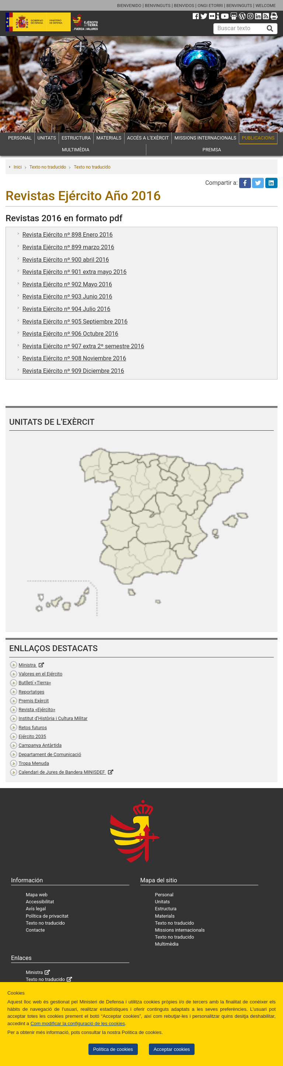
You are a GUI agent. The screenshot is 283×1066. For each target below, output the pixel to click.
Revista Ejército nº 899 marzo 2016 (68, 247)
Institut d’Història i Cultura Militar (53, 718)
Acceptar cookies (172, 1049)
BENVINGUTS (158, 5)
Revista (37, 709)
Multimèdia (167, 944)
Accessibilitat (40, 901)
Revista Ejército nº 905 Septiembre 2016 (74, 321)
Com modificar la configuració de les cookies (78, 1023)
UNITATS (46, 138)
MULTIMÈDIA (76, 149)
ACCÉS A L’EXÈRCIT (148, 138)
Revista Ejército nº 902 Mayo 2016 (67, 284)
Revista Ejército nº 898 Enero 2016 (67, 234)
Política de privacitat (47, 916)
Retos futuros (33, 727)
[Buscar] (270, 28)
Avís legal (36, 908)
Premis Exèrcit (34, 700)
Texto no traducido (47, 167)
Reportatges (32, 692)
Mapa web (37, 894)
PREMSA (212, 149)
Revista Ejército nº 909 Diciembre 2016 (73, 370)
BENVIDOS (184, 5)
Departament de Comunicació (50, 754)
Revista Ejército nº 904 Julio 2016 (66, 309)
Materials (165, 916)
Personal (164, 894)
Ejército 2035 (32, 736)
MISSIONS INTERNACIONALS (205, 138)
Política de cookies (113, 1049)
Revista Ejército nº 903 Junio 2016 (67, 296)
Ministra (28, 665)
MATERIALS (108, 138)
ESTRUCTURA (76, 138)
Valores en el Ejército (41, 674)
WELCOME (265, 5)
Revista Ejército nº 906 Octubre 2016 (70, 333)
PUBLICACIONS (258, 138)
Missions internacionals (180, 930)
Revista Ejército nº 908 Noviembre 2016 (74, 358)
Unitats (162, 901)
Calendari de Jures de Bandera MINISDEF (62, 772)
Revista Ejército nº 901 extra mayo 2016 (74, 271)
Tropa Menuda (34, 763)
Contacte (35, 930)
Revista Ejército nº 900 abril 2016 (65, 259)
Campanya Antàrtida (40, 745)
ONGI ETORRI (210, 5)
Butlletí (35, 682)
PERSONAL (20, 138)
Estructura (166, 908)
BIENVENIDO (129, 5)
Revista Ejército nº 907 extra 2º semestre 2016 (83, 346)
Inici (18, 167)
